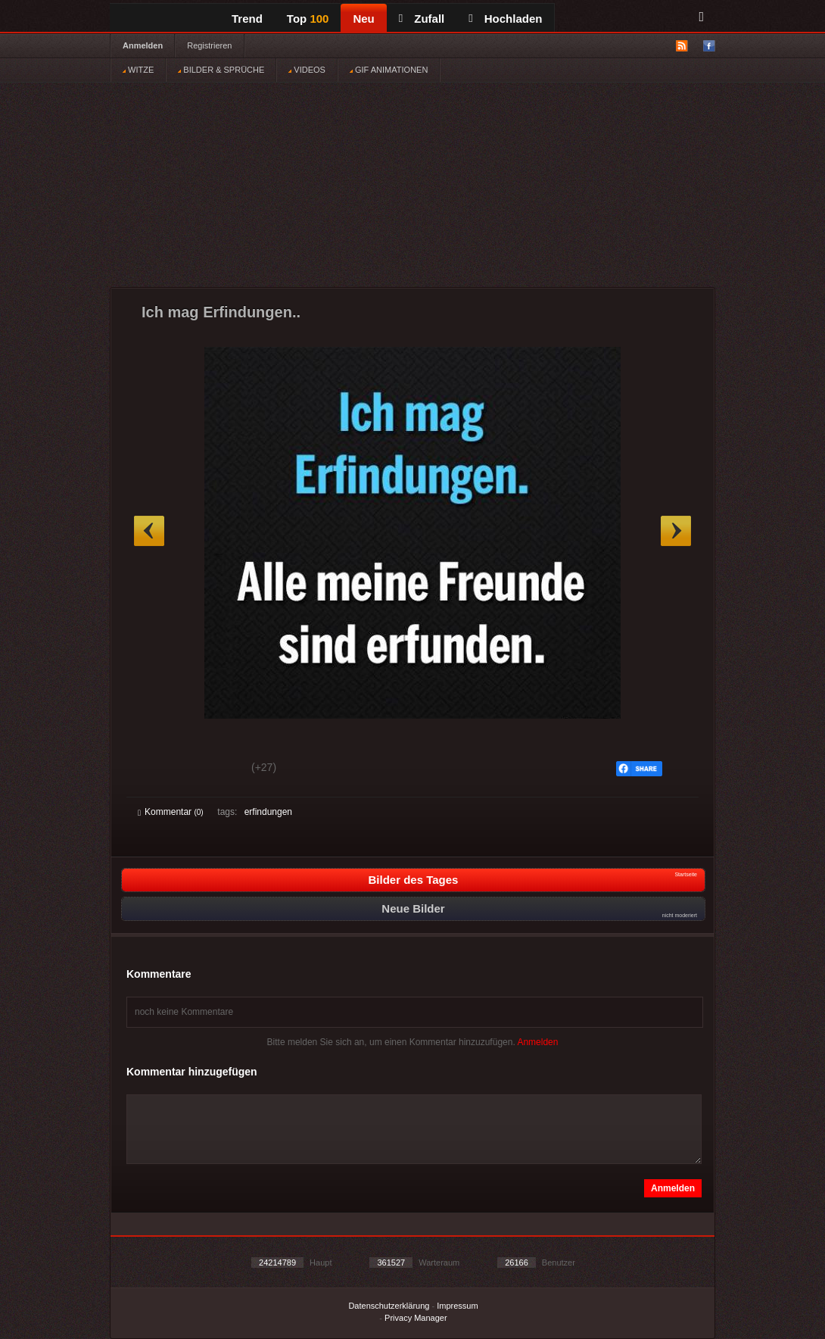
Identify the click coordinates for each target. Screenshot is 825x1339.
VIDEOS (306, 69)
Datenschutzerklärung (388, 1305)
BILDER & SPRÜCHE (221, 69)
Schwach (211, 769)
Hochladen (505, 18)
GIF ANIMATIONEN (389, 69)
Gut (154, 769)
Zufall (421, 18)
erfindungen (268, 812)
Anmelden (143, 45)
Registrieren (209, 45)
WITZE (138, 69)
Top (308, 18)
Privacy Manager (415, 1317)
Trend (247, 18)
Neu (363, 18)
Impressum (457, 1305)
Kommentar (171, 812)
